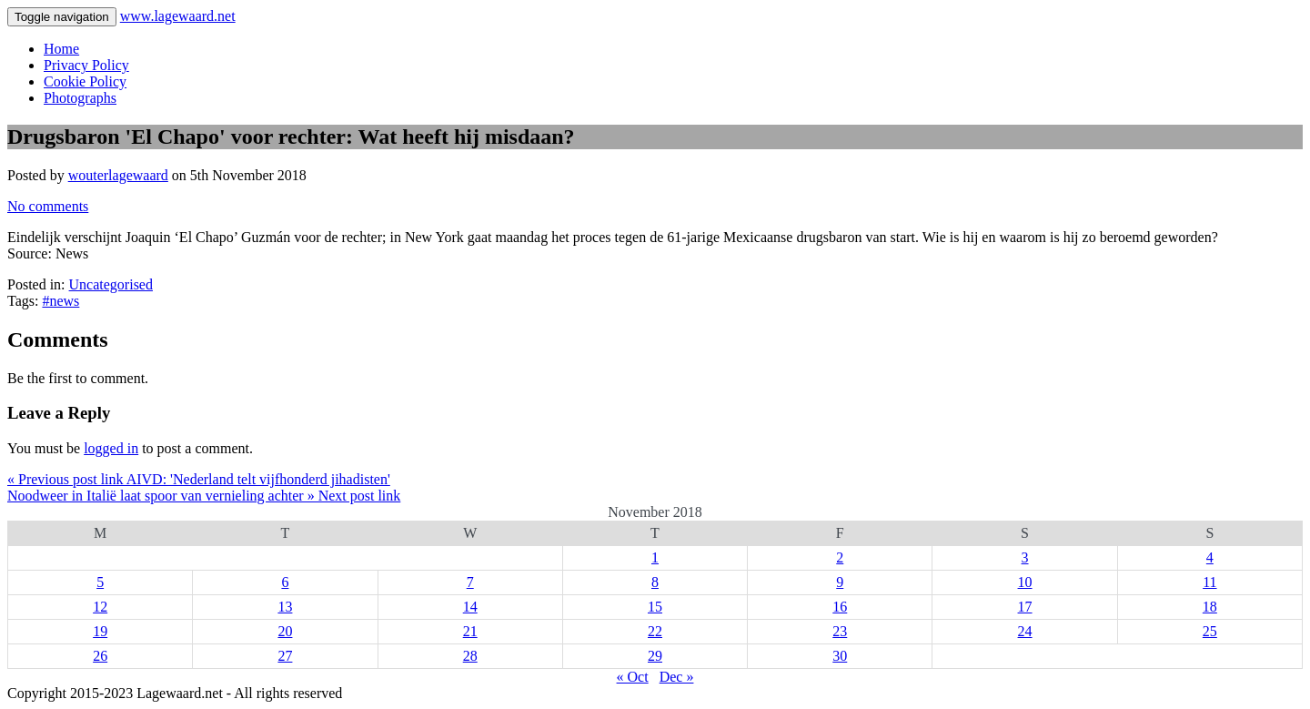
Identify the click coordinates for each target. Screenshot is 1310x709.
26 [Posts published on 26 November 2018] (100, 655)
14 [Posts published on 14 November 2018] (470, 606)
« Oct (633, 676)
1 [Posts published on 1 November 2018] (655, 557)
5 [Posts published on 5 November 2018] (100, 582)
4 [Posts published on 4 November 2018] (1210, 557)
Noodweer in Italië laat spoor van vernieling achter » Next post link (203, 495)
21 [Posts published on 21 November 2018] (470, 631)
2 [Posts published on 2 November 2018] (839, 557)
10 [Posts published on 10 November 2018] (1025, 582)
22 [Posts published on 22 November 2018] (655, 631)
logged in (111, 448)
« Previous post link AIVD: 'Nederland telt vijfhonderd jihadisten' (198, 479)
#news (60, 301)
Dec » (677, 676)
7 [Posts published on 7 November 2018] (470, 582)
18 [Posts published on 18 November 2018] (1210, 606)
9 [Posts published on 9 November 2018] (839, 582)
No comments (47, 206)
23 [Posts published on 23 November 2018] (839, 631)
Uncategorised (111, 284)
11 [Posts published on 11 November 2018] (1209, 582)
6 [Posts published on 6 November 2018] (284, 582)
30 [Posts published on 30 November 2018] (839, 655)
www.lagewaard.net (178, 16)
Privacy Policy (86, 65)
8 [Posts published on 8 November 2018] (655, 582)
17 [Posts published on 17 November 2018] (1025, 606)
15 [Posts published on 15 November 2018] (655, 606)
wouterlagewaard (118, 175)
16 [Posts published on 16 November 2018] (839, 606)
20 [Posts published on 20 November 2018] (284, 631)
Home (61, 48)
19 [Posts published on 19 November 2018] (100, 631)
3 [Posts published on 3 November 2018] (1025, 557)
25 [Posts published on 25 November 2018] (1210, 631)
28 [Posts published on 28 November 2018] (470, 655)
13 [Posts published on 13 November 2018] (284, 606)
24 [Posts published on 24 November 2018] (1025, 631)
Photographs (80, 98)
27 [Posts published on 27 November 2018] (284, 655)
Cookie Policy (85, 81)
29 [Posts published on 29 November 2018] (655, 655)
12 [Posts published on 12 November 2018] (100, 606)
